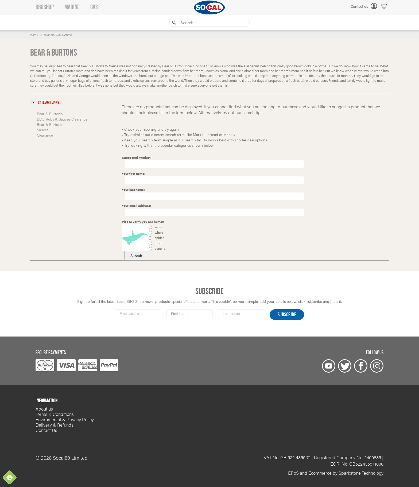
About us (44, 408)
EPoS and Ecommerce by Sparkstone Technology (335, 473)
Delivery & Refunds (54, 425)
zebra (155, 227)
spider (156, 237)
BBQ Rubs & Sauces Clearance (62, 119)
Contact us (359, 6)
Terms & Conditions (55, 414)
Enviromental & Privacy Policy (65, 419)
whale (156, 232)
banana (157, 248)
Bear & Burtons (49, 124)
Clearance (45, 135)
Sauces (42, 129)
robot (155, 243)
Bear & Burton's (50, 113)
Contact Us (46, 430)
